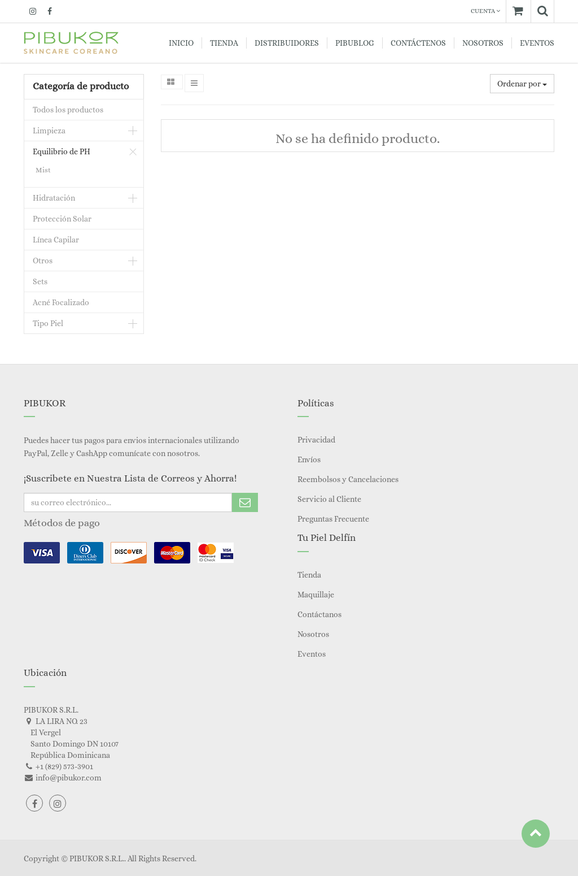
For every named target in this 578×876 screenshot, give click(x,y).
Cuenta (485, 11)
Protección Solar (62, 218)
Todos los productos (68, 109)
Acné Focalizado (61, 302)
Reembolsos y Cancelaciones (348, 479)
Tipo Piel (48, 323)
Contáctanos (319, 614)
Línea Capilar (56, 239)
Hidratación (54, 197)
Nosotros (313, 634)
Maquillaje (315, 594)
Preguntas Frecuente (333, 518)
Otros (42, 260)
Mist (43, 170)
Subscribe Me (245, 502)
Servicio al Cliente (329, 499)
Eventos (311, 653)
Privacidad (316, 439)
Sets (40, 281)
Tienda (309, 574)
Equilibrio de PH (61, 151)
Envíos (309, 459)
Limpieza (49, 130)
